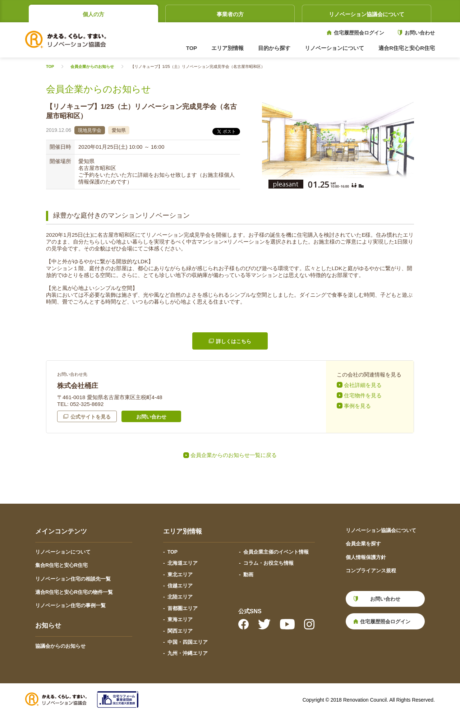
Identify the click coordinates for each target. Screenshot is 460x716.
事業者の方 (230, 14)
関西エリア (180, 631)
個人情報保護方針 (366, 557)
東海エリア (180, 619)
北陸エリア (180, 597)
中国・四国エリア (187, 642)
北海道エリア (182, 563)
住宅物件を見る (363, 395)
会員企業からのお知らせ (92, 67)
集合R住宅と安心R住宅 (61, 565)
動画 (248, 574)
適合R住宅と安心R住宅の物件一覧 (74, 592)
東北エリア (180, 574)
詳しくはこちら (233, 341)
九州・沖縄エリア (187, 653)
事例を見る (357, 406)
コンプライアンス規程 (371, 570)
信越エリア (180, 585)
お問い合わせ (420, 33)
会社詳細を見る (363, 385)
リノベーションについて (63, 552)
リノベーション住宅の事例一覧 (70, 605)
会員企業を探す (363, 543)
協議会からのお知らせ (60, 646)
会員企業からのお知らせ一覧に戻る (233, 455)
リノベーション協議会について (366, 14)
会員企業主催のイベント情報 (276, 552)
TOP (191, 48)
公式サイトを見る (90, 417)
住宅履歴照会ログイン (359, 33)
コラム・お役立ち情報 (268, 563)
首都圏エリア (182, 608)
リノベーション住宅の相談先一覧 (73, 579)
